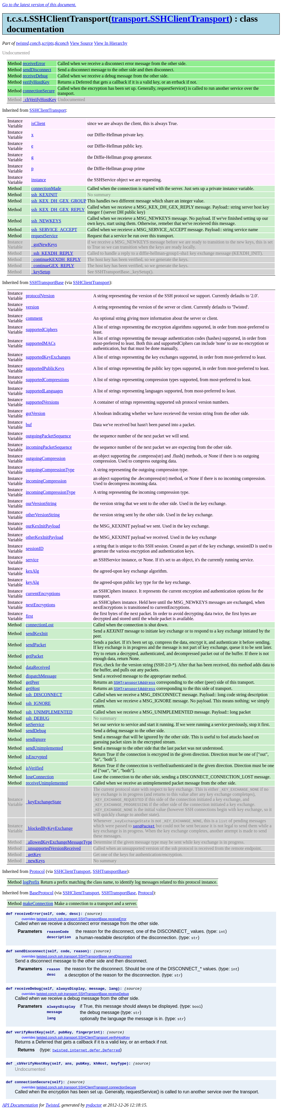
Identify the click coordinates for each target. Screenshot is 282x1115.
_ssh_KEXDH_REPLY (52, 253)
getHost (33, 688)
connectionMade (46, 188)
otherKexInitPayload (44, 537)
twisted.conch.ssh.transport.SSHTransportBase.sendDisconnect (84, 958)
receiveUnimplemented (47, 783)
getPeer (32, 682)
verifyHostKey (36, 82)
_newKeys (35, 860)
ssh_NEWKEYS (46, 220)
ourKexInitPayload (43, 526)
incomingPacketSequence (49, 447)
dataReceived (38, 667)
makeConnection (38, 903)
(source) (93, 914)
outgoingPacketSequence (48, 436)
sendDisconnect (37, 69)
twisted (22, 43)
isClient (38, 123)
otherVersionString (43, 514)
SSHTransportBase (46, 282)
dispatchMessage (41, 676)
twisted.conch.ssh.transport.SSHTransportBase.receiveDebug (83, 996)
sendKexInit (37, 633)
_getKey (33, 854)
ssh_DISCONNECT (44, 694)
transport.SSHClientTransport (170, 19)
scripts (48, 43)
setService (35, 724)
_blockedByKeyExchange (49, 828)
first (29, 616)
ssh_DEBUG (37, 718)
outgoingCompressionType (50, 469)
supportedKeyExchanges (48, 357)
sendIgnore (36, 739)
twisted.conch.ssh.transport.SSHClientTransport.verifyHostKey (83, 1041)
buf (29, 424)
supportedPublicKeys (45, 368)
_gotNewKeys (44, 244)
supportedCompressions (47, 379)
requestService (44, 235)
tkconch (62, 43)
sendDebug (36, 730)
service (32, 559)
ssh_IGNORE (38, 703)
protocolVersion (40, 295)
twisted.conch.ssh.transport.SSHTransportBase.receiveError (81, 920)
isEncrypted (36, 756)
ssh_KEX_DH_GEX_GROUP (58, 200)
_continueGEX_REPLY (52, 265)
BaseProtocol (41, 892)
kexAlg (32, 571)
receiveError (34, 63)
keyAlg (32, 582)
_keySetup (40, 271)
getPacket (34, 656)
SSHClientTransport (47, 110)
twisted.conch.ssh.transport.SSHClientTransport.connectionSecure (86, 1092)
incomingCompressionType (51, 492)
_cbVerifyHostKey (39, 99)
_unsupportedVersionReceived (53, 848)
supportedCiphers (42, 329)
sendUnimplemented (44, 748)
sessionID (35, 548)
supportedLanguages (44, 390)
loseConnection (40, 776)
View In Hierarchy (110, 43)
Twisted (52, 1110)
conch (35, 43)
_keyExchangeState (43, 801)
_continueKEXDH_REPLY (56, 259)
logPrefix (31, 882)
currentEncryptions (43, 593)
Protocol (37, 871)
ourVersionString (41, 503)
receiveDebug (35, 75)
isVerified (34, 768)
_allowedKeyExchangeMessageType (59, 842)
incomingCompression (46, 481)
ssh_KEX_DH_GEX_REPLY (58, 209)
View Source (81, 43)
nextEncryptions (40, 604)
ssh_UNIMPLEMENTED (49, 712)
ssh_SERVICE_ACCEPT (54, 229)
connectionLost (40, 624)
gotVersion (35, 413)
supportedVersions (42, 402)
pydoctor (94, 1110)
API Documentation (20, 1110)
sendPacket (36, 644)
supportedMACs (41, 343)
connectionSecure (39, 90)
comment (34, 318)
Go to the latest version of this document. (39, 4)
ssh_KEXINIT (44, 194)
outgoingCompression (45, 458)
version (32, 307)
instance (38, 179)
